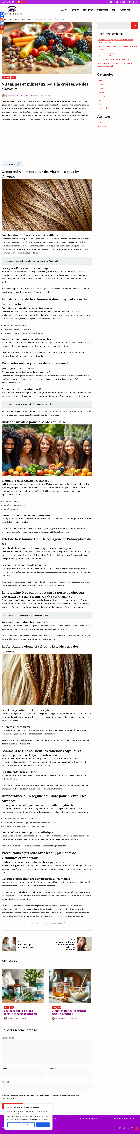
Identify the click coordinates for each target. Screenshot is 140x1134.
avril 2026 (102, 126)
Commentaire (8, 1037)
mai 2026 (101, 122)
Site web (5, 1081)
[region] (28, 1117)
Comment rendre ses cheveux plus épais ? (114, 59)
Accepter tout (42, 1125)
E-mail (52, 1068)
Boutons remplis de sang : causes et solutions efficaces (20, 1012)
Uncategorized (103, 108)
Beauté (75, 10)
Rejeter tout (28, 1125)
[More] (2, 32)
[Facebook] (2, 14)
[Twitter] (2, 23)
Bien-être (88, 10)
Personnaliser (14, 1125)
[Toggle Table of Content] (18, 164)
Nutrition (102, 10)
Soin (114, 10)
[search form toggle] (136, 10)
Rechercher (134, 25)
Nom (4, 1068)
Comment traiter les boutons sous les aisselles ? (69, 1012)
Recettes (125, 10)
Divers (100, 88)
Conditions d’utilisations (123, 1118)
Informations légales (87, 1118)
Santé (64, 10)
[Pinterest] (2, 27)
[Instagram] (2, 19)
